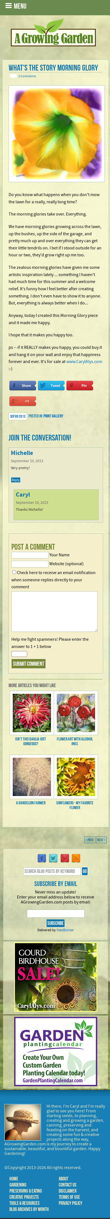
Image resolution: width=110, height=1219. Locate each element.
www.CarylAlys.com (84, 361)
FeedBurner (65, 930)
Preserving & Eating (25, 1191)
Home (13, 1179)
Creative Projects (24, 1197)
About (63, 1179)
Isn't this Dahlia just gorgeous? (30, 741)
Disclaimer (67, 1191)
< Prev (89, 840)
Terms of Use (69, 1197)
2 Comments (27, 76)
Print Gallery (53, 416)
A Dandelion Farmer (30, 802)
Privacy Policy (70, 1203)
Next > (101, 840)
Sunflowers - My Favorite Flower (74, 805)
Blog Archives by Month (29, 1209)
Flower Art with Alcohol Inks (75, 741)
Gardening (17, 1185)
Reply (16, 480)
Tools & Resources (24, 1203)
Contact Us (67, 1185)
